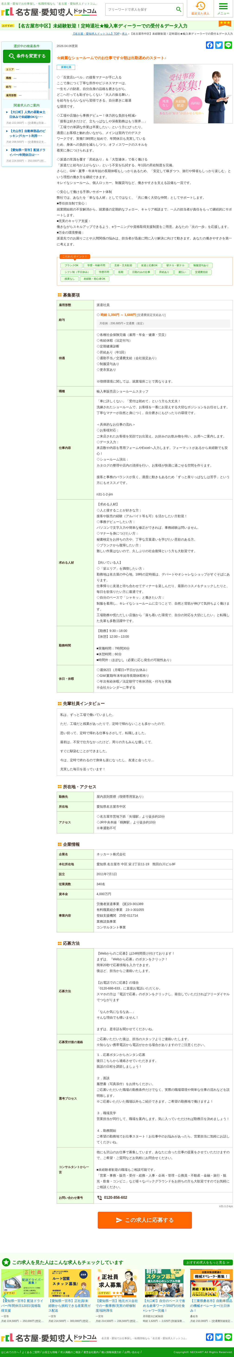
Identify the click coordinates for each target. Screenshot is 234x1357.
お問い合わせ (132, 1352)
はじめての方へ (10, 1352)
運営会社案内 (91, 1352)
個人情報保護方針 (111, 1352)
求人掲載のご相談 (70, 1352)
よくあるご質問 (31, 1352)
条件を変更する (26, 56)
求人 (124, 33)
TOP (95, 33)
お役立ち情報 (49, 1352)
